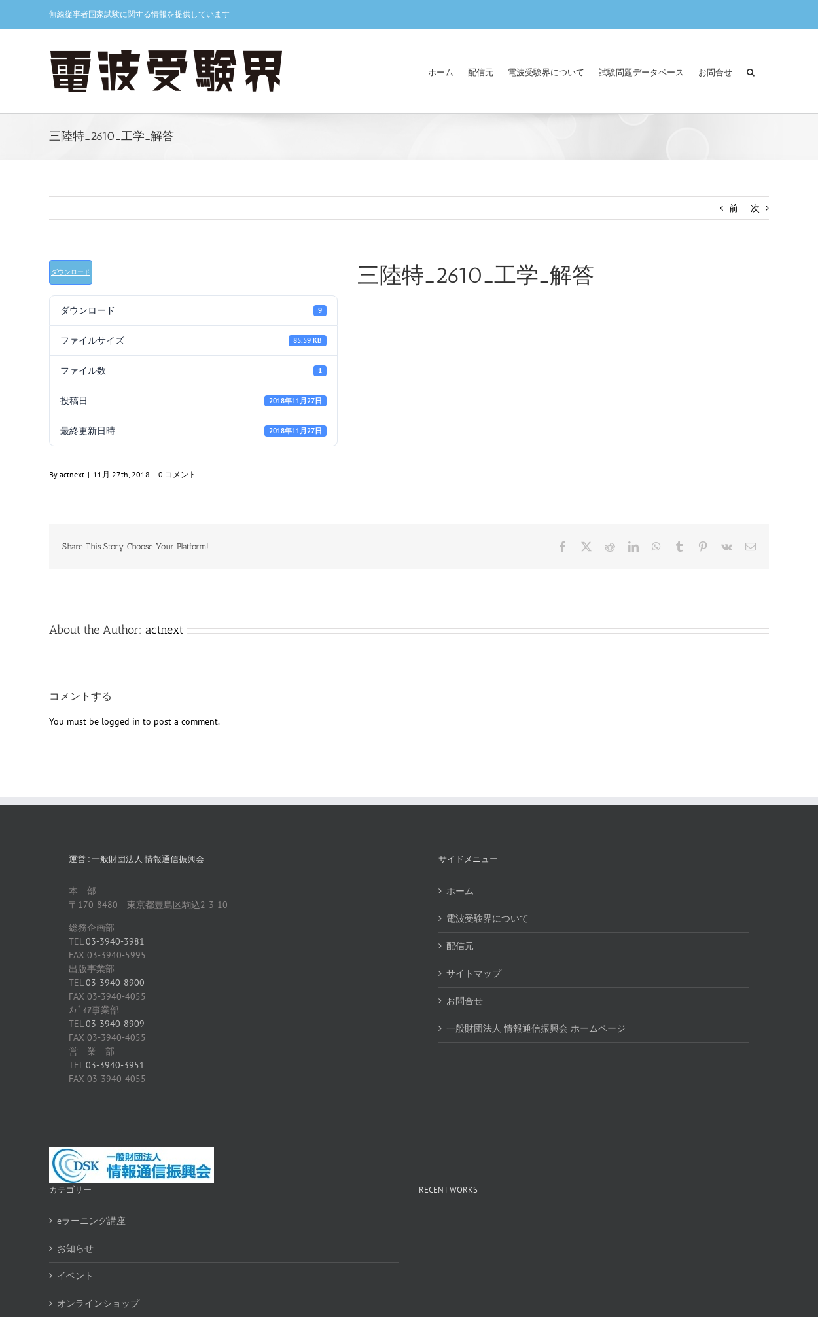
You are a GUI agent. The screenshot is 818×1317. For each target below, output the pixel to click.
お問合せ (464, 1001)
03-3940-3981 (115, 941)
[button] (751, 71)
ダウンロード (70, 272)
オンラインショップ (98, 1303)
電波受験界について (487, 918)
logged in (120, 721)
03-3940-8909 (115, 1024)
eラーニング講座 (91, 1221)
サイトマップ (473, 973)
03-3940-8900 (115, 982)
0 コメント (177, 474)
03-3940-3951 (115, 1065)
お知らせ (75, 1248)
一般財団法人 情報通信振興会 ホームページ (536, 1028)
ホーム (460, 891)
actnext (72, 474)
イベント (75, 1276)
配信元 (460, 946)
